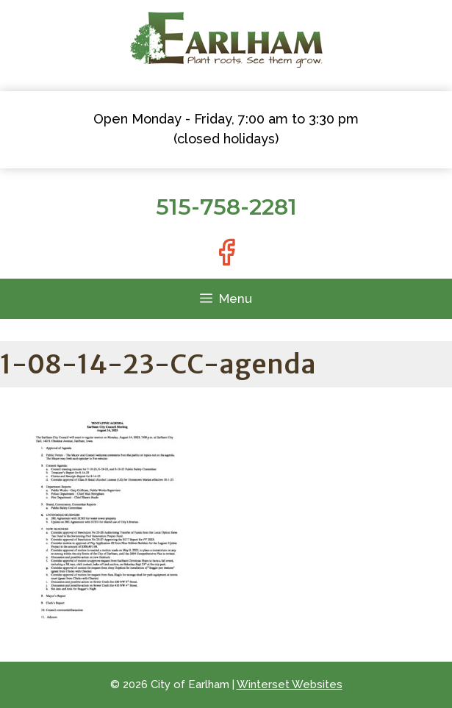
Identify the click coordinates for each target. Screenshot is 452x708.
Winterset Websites (289, 684)
